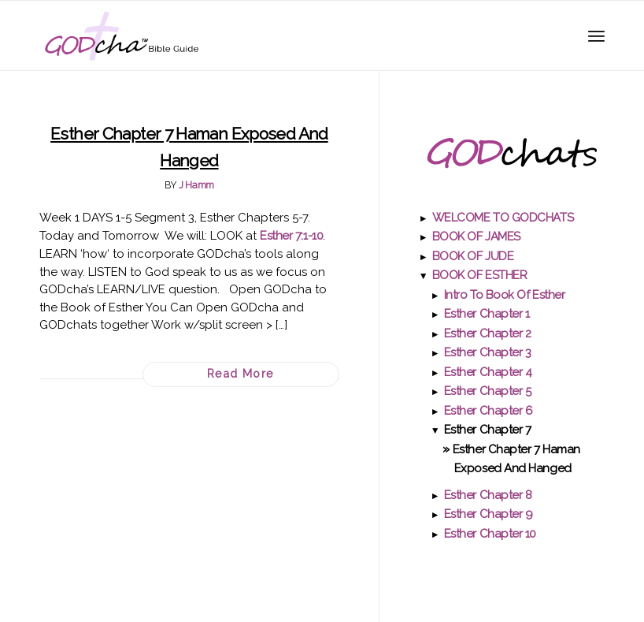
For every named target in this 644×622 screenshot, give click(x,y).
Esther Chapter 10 (490, 534)
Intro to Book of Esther (504, 295)
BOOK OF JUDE (473, 256)
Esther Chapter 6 (488, 411)
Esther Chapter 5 (487, 391)
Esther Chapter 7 (487, 430)
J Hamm (196, 185)
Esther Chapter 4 (488, 372)
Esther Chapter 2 (487, 333)
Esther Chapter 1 (487, 314)
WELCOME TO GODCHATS (502, 217)
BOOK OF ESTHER (479, 275)
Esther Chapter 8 (488, 495)
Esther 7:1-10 (291, 236)
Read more (241, 373)
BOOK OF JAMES (476, 236)
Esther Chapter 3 (487, 352)
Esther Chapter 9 (488, 514)
